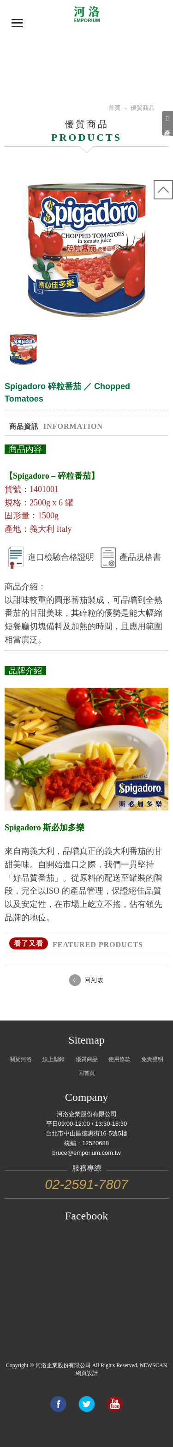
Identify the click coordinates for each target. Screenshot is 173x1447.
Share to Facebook (58, 1404)
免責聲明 (152, 1059)
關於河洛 (21, 1059)
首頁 (114, 107)
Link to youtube (114, 1404)
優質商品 (87, 1059)
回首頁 (86, 1073)
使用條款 (119, 1059)
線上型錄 (53, 1059)
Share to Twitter (86, 1404)
